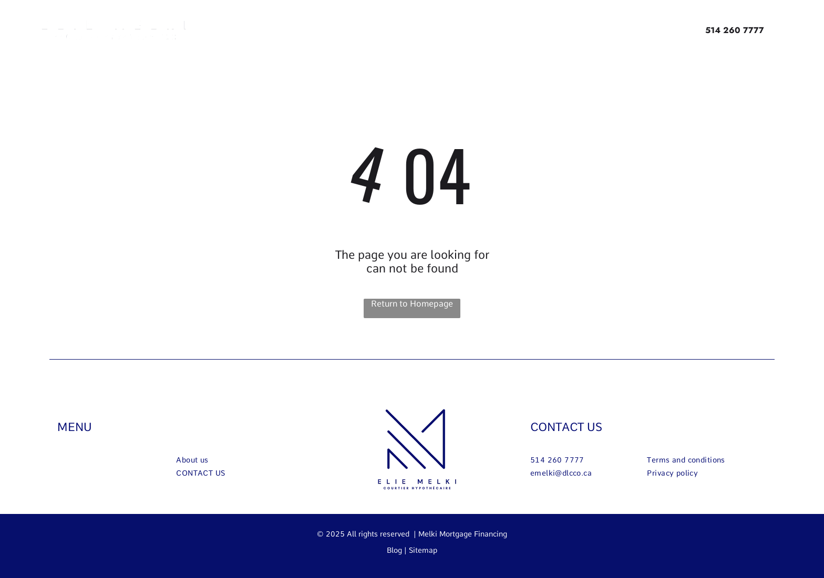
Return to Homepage (412, 304)
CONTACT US (566, 427)
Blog (394, 550)
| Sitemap (420, 550)
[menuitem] (377, 29)
